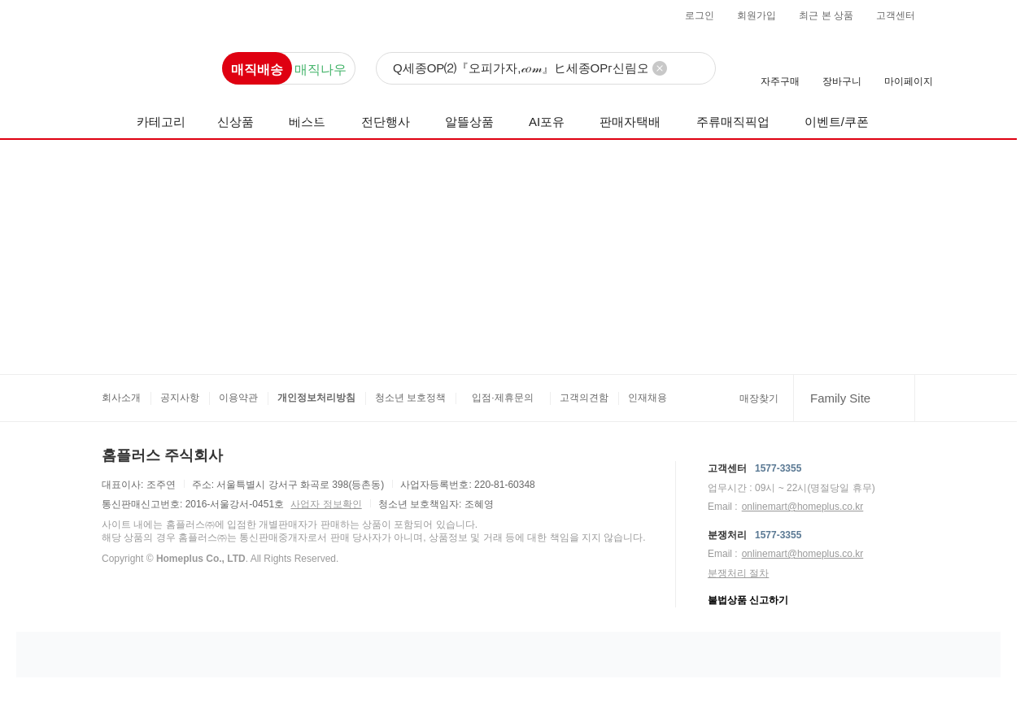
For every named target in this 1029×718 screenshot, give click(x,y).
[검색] (546, 69)
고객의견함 (584, 397)
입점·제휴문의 (502, 397)
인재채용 (647, 397)
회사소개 (121, 397)
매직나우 (320, 69)
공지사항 (179, 397)
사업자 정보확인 (325, 504)
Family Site (840, 398)
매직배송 (257, 69)
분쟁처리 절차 (738, 573)
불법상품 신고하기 (748, 600)
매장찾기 (758, 398)
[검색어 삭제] (659, 68)
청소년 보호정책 (410, 397)
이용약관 (238, 397)
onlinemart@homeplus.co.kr (803, 506)
